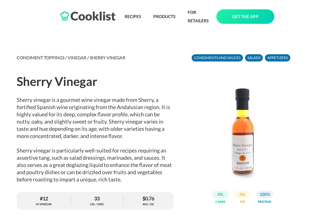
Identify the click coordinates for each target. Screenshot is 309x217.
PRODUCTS (164, 16)
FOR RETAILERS (198, 16)
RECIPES (133, 16)
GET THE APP (245, 16)
